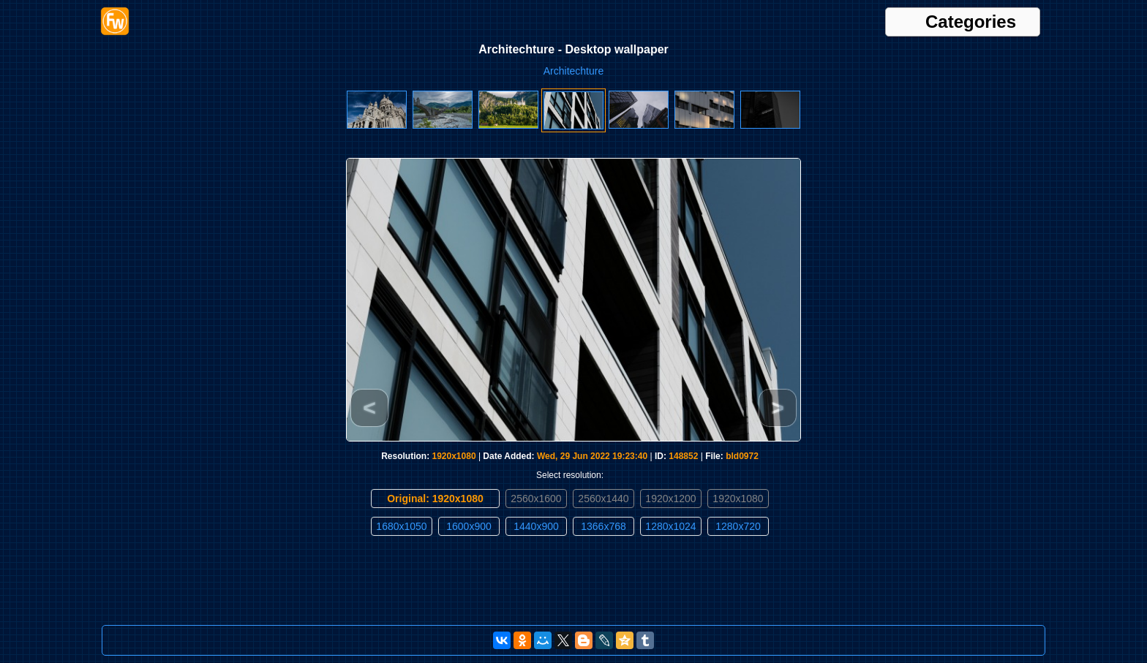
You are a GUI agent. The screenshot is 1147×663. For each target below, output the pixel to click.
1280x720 (738, 526)
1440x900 (536, 526)
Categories (970, 22)
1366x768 (603, 526)
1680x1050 (401, 526)
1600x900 (469, 526)
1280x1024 (670, 526)
